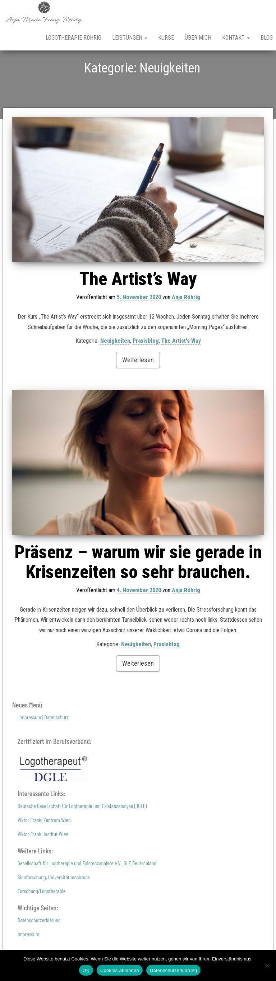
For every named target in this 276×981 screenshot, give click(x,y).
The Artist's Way (181, 366)
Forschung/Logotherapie (41, 916)
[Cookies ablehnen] (267, 965)
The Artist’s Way (138, 304)
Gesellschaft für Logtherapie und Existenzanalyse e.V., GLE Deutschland (87, 888)
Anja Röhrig (186, 322)
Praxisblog (146, 366)
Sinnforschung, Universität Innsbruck (54, 901)
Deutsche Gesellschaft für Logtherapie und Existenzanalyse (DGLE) (82, 830)
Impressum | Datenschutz (44, 742)
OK (86, 970)
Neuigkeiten (115, 366)
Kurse (166, 37)
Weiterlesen (138, 385)
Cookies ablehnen (119, 970)
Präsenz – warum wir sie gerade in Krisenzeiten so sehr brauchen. (138, 587)
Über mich (198, 37)
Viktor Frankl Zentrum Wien (44, 845)
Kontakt (236, 37)
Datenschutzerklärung (39, 945)
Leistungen (129, 37)
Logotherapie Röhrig (73, 37)
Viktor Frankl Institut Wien (43, 859)
